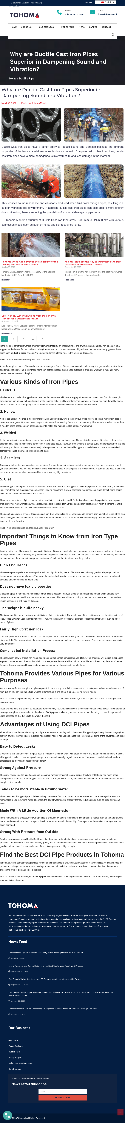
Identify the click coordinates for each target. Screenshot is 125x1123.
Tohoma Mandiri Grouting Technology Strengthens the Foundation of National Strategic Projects (52, 1009)
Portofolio (67, 27)
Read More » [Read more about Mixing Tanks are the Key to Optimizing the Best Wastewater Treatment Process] (70, 280)
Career (93, 27)
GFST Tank (13, 1040)
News (82, 27)
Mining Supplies (15, 1057)
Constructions (14, 1069)
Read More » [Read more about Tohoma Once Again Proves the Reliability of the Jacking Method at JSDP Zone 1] (7, 280)
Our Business (48, 27)
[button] (113, 35)
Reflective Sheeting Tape (20, 1063)
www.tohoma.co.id (55, 507)
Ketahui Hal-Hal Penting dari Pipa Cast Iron (28, 359)
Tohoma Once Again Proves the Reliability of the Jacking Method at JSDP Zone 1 (30, 263)
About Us (28, 27)
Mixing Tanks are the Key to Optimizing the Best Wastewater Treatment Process (93, 263)
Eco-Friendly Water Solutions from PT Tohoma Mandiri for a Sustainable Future (29, 317)
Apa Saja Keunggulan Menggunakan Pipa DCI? (30, 528)
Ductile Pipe (26, 79)
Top (120, 1112)
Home (14, 27)
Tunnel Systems (15, 1046)
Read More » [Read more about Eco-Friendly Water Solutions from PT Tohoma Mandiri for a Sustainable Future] (7, 334)
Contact (88, 2)
